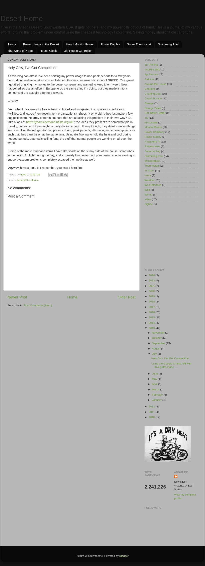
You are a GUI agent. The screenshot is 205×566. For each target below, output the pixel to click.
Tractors (149, 170)
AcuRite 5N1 (152, 69)
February (158, 394)
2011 (152, 411)
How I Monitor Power (80, 44)
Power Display (110, 44)
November (158, 332)
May (155, 378)
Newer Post (17, 297)
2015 (152, 317)
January (157, 399)
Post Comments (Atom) (38, 305)
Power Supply (153, 136)
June (155, 373)
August (156, 348)
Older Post (127, 297)
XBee (148, 199)
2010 (152, 417)
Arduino (149, 79)
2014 (152, 322)
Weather (150, 180)
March (156, 389)
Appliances (151, 74)
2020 (152, 291)
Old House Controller (78, 50)
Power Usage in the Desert (41, 44)
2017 (152, 306)
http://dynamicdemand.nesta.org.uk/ (50, 122)
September (159, 343)
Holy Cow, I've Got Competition (170, 358)
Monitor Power (153, 127)
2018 (152, 301)
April (155, 384)
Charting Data (153, 93)
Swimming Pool (168, 44)
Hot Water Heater (155, 112)
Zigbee (149, 204)
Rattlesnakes (152, 146)
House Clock (48, 50)
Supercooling (152, 151)
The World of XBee (20, 50)
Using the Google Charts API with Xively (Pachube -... (171, 365)
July (155, 353)
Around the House (28, 180)
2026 (152, 275)
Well (147, 189)
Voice (148, 175)
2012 (152, 406)
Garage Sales (153, 108)
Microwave (151, 122)
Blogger (124, 555)
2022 (152, 280)
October (157, 337)
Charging (150, 88)
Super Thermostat (139, 44)
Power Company (155, 131)
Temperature (152, 160)
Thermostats (152, 165)
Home (12, 44)
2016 (152, 312)
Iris (146, 117)
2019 (152, 296)
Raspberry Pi (152, 141)
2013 (152, 328)
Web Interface (153, 184)
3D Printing (151, 64)
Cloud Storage (153, 98)
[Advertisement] (171, 238)
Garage (149, 103)
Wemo (148, 194)
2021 (152, 285)
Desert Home (21, 18)
